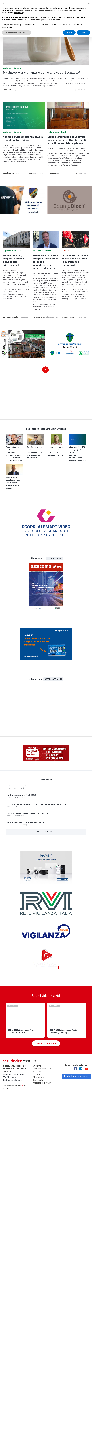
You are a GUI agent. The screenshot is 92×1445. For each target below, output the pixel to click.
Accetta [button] (83, 32)
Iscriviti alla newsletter (46, 832)
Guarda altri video (53, 679)
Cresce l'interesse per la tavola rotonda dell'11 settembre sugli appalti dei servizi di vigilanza (66, 140)
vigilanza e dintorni (12, 68)
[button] (89, 4)
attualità (66, 251)
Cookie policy (38, 1080)
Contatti (36, 1074)
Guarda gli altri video (46, 1043)
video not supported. (46, 398)
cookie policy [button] (18, 13)
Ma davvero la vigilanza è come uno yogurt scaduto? (41, 72)
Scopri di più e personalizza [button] (16, 32)
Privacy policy (39, 1077)
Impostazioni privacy (42, 1083)
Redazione (37, 1071)
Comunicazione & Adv (42, 1069)
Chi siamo (37, 1066)
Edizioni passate (54, 558)
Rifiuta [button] (69, 32)
